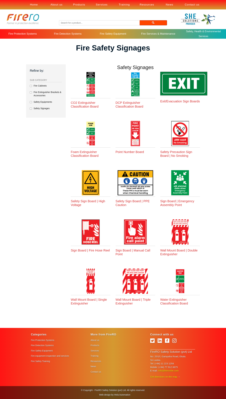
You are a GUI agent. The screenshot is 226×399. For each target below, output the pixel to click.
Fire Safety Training (40, 361)
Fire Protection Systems (22, 33)
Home (34, 4)
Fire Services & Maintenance (158, 33)
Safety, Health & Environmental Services (203, 33)
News (169, 4)
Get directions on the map (163, 376)
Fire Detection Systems (68, 33)
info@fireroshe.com (168, 370)
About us (57, 4)
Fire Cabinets (40, 85)
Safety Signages (42, 108)
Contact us (192, 4)
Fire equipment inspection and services (50, 356)
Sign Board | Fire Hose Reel (90, 250)
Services (102, 4)
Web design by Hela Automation (114, 394)
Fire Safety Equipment (113, 33)
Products (79, 4)
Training (124, 4)
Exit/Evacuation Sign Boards (180, 101)
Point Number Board (130, 152)
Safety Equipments (43, 102)
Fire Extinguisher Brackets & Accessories (47, 94)
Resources (147, 4)
